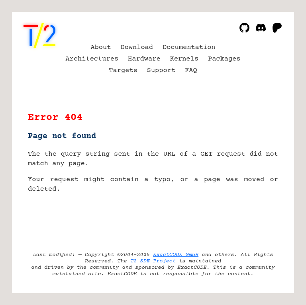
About (100, 47)
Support (161, 70)
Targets (123, 70)
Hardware (144, 59)
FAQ (191, 70)
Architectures (92, 59)
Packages (224, 59)
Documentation (189, 47)
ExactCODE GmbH (175, 255)
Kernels (184, 59)
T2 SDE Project (153, 261)
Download (136, 47)
